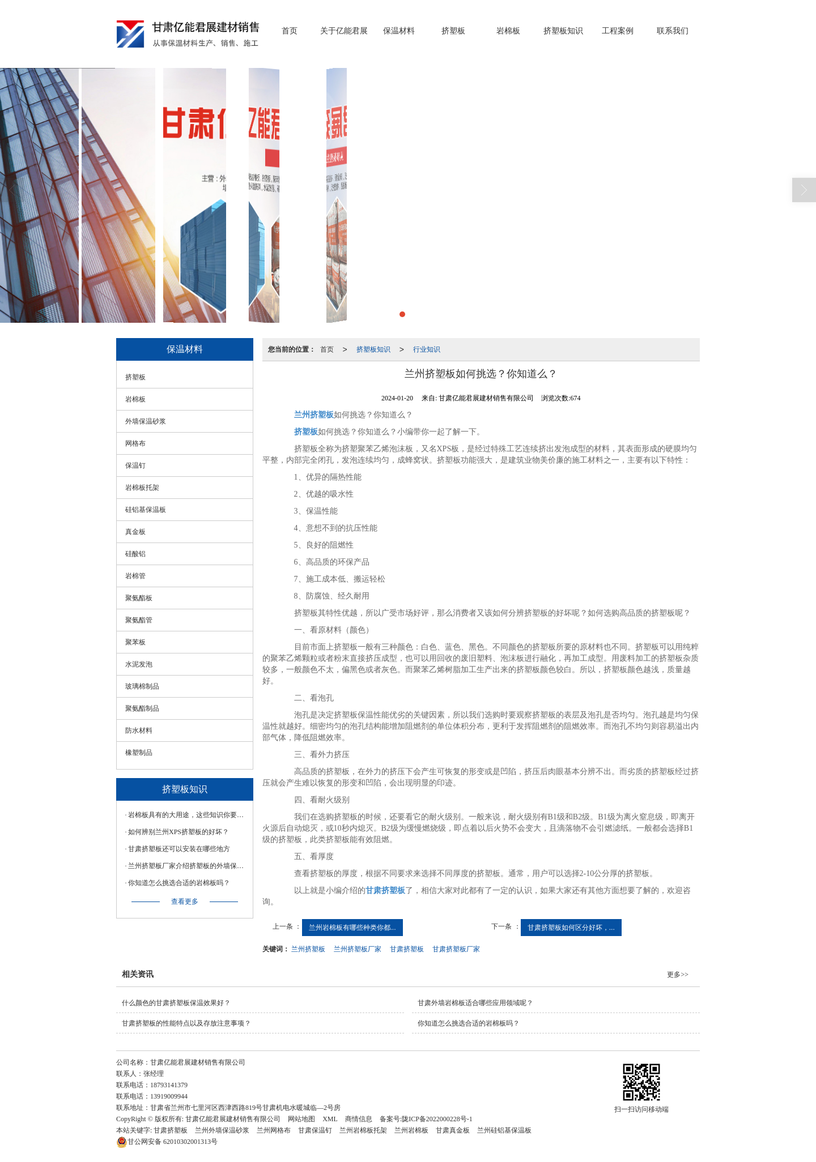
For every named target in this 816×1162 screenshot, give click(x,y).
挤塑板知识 (563, 31)
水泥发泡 (138, 664)
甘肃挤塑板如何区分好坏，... (571, 928)
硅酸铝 (135, 554)
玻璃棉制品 (142, 686)
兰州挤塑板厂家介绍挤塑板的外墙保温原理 (187, 866)
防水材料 (138, 730)
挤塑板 (453, 31)
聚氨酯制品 (142, 708)
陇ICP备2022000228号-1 (437, 1119)
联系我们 (672, 31)
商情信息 (358, 1119)
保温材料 (399, 31)
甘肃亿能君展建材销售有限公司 (232, 1119)
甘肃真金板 (453, 1130)
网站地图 (301, 1119)
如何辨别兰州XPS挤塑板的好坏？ (178, 832)
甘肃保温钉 (315, 1130)
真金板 (135, 532)
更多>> (677, 975)
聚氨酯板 (138, 598)
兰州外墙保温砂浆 (222, 1130)
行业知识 (426, 349)
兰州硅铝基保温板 (504, 1130)
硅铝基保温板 (145, 510)
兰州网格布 (274, 1130)
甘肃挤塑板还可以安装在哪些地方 (179, 849)
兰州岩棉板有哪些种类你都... (352, 928)
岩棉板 (508, 31)
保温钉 (135, 465)
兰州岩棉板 (411, 1130)
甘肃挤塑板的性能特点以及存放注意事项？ (186, 1023)
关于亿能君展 (344, 31)
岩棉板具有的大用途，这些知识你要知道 (187, 815)
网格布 (135, 443)
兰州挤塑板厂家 (357, 949)
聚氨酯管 (138, 620)
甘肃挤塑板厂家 (456, 949)
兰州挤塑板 (308, 949)
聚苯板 (135, 642)
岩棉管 (135, 576)
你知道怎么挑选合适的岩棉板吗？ (179, 883)
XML (330, 1119)
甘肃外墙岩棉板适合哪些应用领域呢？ (475, 1003)
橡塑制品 (138, 753)
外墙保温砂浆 (145, 421)
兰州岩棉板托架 (363, 1130)
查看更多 (184, 901)
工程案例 (618, 31)
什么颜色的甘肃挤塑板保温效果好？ (176, 1003)
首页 (290, 31)
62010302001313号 (167, 1142)
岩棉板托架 (142, 488)
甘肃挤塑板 (407, 949)
